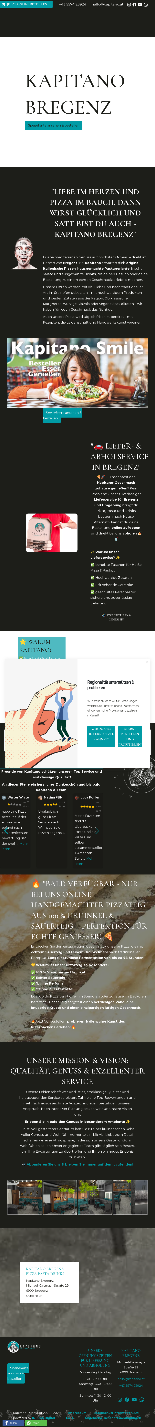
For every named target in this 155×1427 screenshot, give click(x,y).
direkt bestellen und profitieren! (130, 736)
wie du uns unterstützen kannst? (101, 733)
